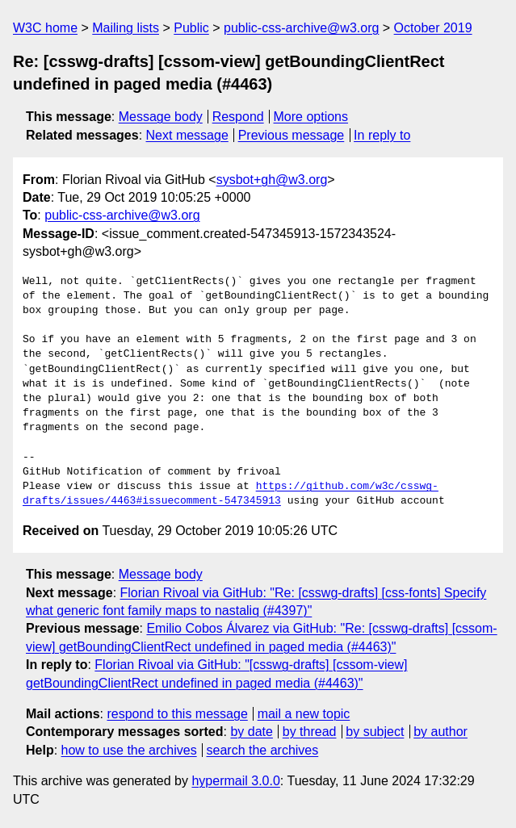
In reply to (382, 135)
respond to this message (177, 714)
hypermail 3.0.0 (235, 781)
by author (440, 731)
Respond (238, 116)
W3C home (45, 28)
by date (251, 731)
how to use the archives (129, 750)
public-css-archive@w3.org (301, 28)
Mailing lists (125, 28)
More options (311, 116)
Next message (187, 135)
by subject (375, 731)
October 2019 (433, 28)
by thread (310, 731)
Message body (161, 116)
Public (191, 28)
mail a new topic (304, 714)
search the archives (263, 750)
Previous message (291, 135)
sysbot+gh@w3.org (272, 179)
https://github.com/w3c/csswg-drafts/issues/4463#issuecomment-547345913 (230, 493)
